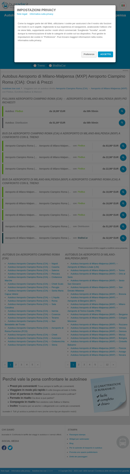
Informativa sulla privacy (41, 14)
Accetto (105, 54)
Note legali (22, 14)
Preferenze (89, 54)
